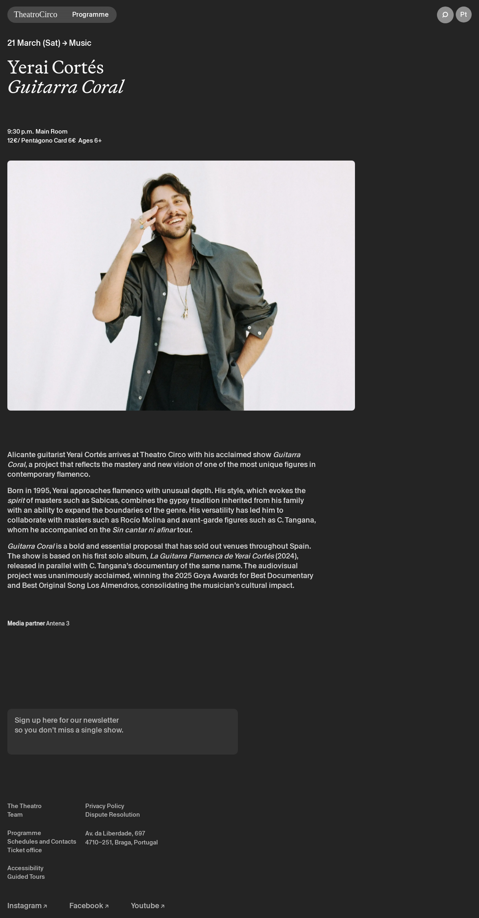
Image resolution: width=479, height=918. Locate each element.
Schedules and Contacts (41, 841)
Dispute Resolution (112, 814)
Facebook (89, 905)
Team (15, 814)
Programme (24, 833)
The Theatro (24, 806)
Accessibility (25, 868)
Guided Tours (26, 876)
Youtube (147, 905)
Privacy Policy (104, 806)
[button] (445, 15)
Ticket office (24, 850)
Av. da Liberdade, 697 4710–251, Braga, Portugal (121, 838)
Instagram (27, 905)
